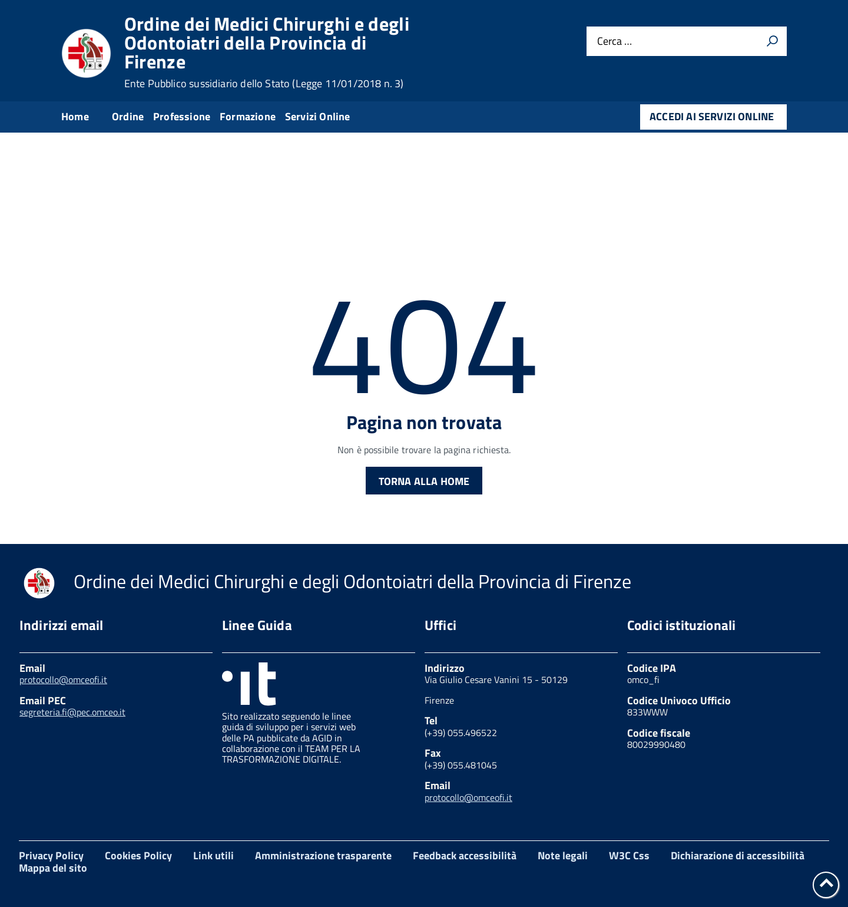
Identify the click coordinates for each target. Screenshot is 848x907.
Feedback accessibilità (464, 855)
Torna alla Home (424, 481)
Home (75, 116)
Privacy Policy (51, 855)
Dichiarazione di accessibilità (737, 855)
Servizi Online (317, 116)
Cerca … (614, 41)
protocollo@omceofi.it (63, 679)
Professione (181, 116)
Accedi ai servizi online (712, 116)
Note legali (563, 855)
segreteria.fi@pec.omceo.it (72, 712)
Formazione (248, 116)
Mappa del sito (53, 868)
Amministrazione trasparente (323, 855)
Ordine (128, 116)
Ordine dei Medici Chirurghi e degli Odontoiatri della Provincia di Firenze (266, 52)
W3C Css (629, 855)
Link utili (213, 855)
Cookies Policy (138, 855)
